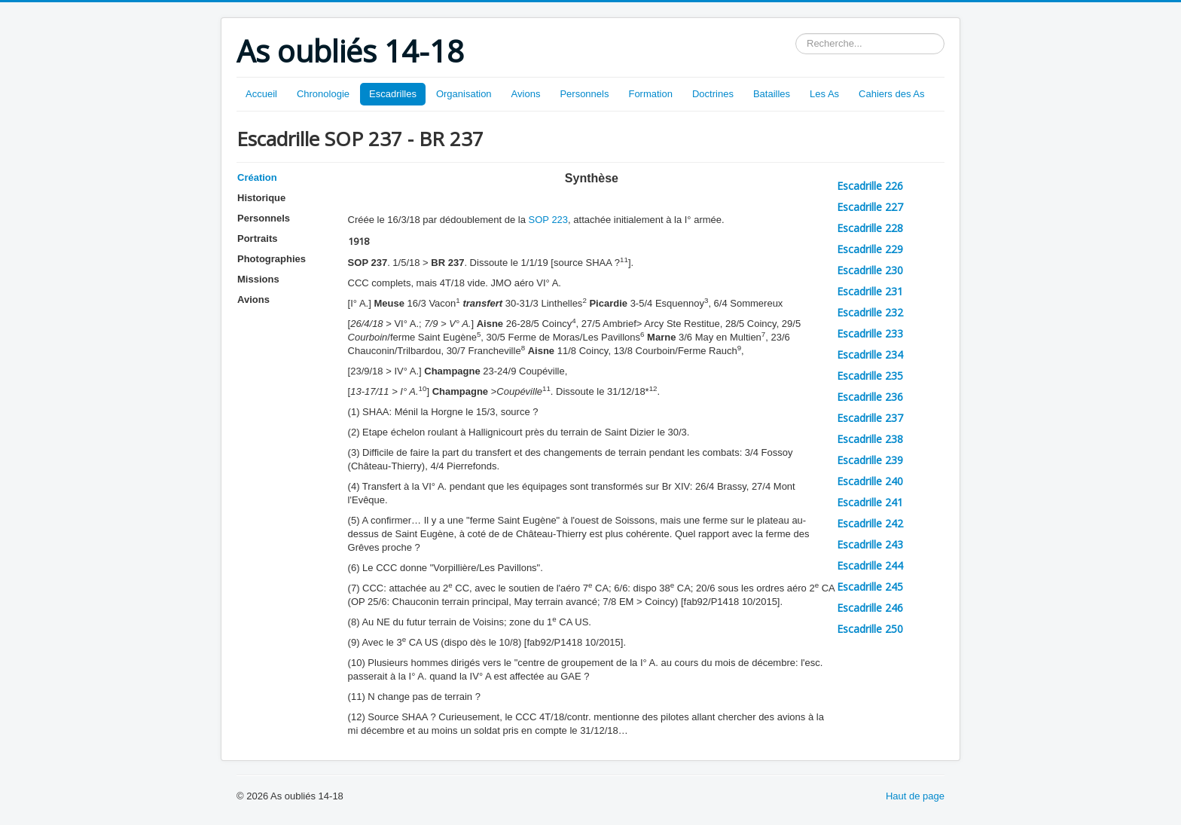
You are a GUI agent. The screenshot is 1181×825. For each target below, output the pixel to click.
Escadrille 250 (870, 629)
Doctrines (713, 93)
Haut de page (915, 796)
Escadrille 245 (870, 586)
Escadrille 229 (870, 249)
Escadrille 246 (870, 607)
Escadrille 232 (870, 312)
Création (257, 177)
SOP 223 (549, 219)
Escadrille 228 (870, 228)
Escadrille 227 (870, 207)
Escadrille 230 (870, 270)
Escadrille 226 (870, 186)
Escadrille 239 (870, 460)
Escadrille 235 (870, 375)
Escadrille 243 (870, 544)
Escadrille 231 (870, 291)
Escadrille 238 (870, 439)
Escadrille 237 (870, 418)
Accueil (261, 93)
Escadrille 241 (870, 502)
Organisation (464, 93)
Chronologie (323, 93)
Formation (650, 93)
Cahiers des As (891, 93)
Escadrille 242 (870, 523)
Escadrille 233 (870, 333)
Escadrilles (393, 93)
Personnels (584, 93)
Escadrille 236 (870, 397)
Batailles (771, 93)
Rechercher (795, 33)
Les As (824, 93)
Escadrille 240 (870, 481)
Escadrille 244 (870, 565)
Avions (526, 93)
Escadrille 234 (870, 354)
